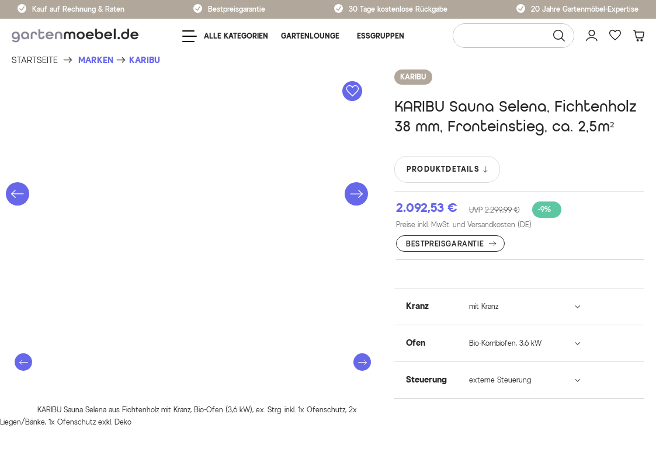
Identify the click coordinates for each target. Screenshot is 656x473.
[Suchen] (559, 35)
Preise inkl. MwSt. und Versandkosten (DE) (464, 224)
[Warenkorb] (638, 35)
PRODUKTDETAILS (448, 169)
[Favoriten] (615, 35)
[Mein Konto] (592, 35)
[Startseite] (35, 60)
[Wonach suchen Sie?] (513, 35)
